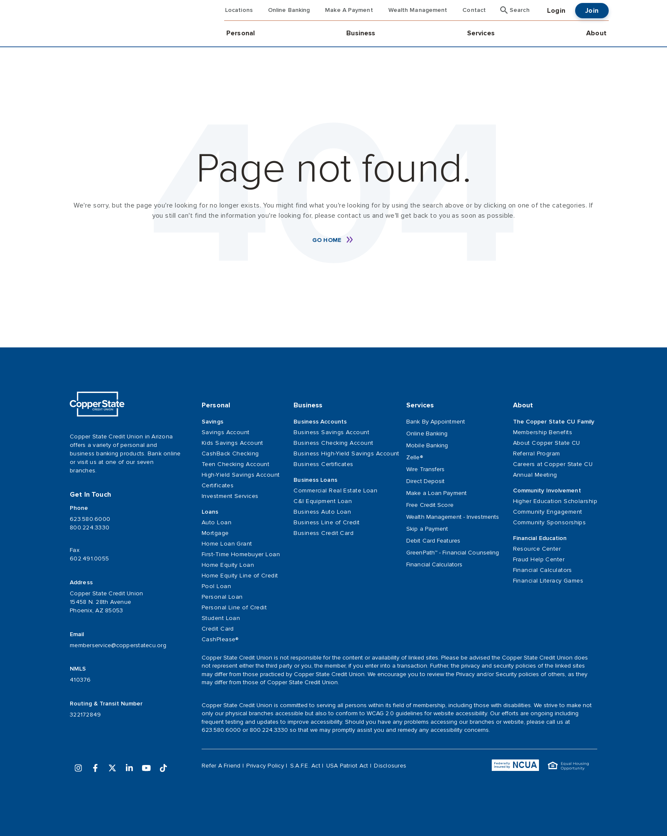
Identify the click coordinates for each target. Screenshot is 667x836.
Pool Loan (216, 586)
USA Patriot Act (347, 765)
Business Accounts (320, 422)
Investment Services (230, 496)
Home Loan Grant (227, 543)
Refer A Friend (221, 765)
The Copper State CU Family (554, 422)
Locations (239, 10)
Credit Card (218, 628)
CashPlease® (220, 639)
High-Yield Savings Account (241, 474)
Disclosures (390, 765)
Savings (212, 422)
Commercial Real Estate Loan (335, 490)
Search (520, 10)
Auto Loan (216, 522)
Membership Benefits (542, 432)
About (596, 33)
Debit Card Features (433, 540)
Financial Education (540, 538)
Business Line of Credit (326, 522)
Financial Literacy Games (548, 580)
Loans (210, 512)
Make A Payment (349, 10)
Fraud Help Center (539, 559)
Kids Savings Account (232, 442)
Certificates (218, 485)
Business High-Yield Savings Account (343, 453)
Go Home (326, 240)
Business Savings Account (331, 432)
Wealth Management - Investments (452, 516)
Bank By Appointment (435, 421)
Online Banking (289, 10)
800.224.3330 (89, 527)
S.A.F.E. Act (305, 765)
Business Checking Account (333, 442)
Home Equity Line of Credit (240, 575)
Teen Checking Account (235, 464)
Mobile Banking (427, 445)
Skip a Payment (427, 528)
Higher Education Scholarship (555, 501)
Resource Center (537, 548)
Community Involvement (547, 491)
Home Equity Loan (228, 565)
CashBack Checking (230, 453)
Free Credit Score (429, 505)
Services (481, 33)
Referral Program (536, 453)
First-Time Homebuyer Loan (241, 554)
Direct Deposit (425, 481)
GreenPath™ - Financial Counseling (452, 552)
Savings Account (226, 432)
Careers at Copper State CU (553, 464)
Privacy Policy (265, 765)
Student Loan (221, 618)
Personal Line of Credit (234, 607)
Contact (474, 10)
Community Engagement (547, 511)
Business (360, 33)
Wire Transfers (425, 469)
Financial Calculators (434, 564)
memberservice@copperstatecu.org (118, 645)
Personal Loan (222, 596)
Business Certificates (323, 464)
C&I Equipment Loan (323, 501)
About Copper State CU (546, 442)
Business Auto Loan (322, 511)
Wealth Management (418, 10)
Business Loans (315, 480)
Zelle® (414, 457)
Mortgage (215, 533)
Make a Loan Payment (436, 493)
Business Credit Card (323, 533)
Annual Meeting (535, 474)
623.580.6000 (90, 519)
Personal (240, 33)
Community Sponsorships (549, 522)
